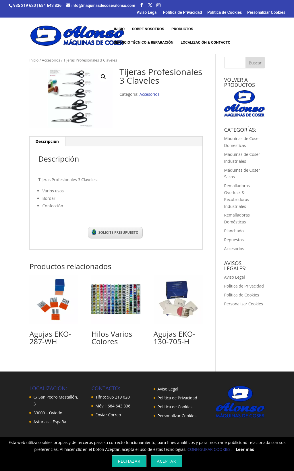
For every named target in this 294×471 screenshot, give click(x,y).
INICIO (119, 29)
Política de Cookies (224, 12)
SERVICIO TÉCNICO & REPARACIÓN (143, 43)
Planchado (234, 230)
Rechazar (129, 461)
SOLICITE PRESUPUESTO (115, 232)
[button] (103, 77)
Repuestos (234, 239)
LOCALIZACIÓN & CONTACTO (206, 43)
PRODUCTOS (182, 29)
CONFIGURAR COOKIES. (209, 449)
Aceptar (166, 461)
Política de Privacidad (182, 12)
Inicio (33, 60)
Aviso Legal (147, 12)
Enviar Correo (108, 415)
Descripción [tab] (47, 141)
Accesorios (51, 60)
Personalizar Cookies (266, 12)
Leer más (245, 449)
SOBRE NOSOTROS (148, 29)
